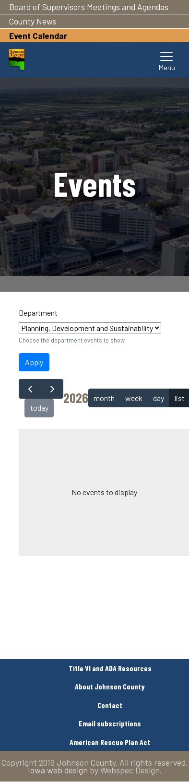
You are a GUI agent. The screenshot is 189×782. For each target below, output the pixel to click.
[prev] (30, 389)
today (39, 407)
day (158, 398)
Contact (109, 705)
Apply (34, 362)
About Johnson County (110, 686)
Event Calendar (38, 35)
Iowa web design (58, 770)
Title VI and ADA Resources (110, 668)
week (133, 398)
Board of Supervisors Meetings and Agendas (88, 6)
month (104, 398)
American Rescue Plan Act (110, 741)
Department (38, 312)
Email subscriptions (110, 723)
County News (32, 21)
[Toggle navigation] (167, 60)
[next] (52, 389)
